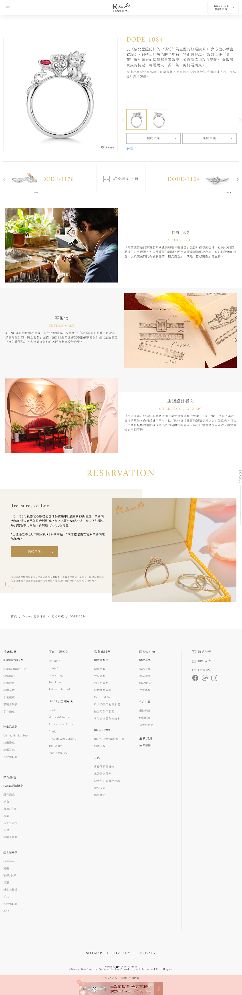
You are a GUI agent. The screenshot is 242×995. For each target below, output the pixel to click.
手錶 (6, 896)
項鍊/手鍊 (9, 808)
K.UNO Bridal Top (15, 669)
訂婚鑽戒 (58, 616)
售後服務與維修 (104, 766)
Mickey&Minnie (59, 717)
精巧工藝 (145, 669)
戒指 (6, 801)
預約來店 (153, 138)
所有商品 (9, 794)
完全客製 (100, 676)
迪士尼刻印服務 (104, 711)
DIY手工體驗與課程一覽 (109, 739)
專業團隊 (145, 676)
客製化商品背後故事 (107, 718)
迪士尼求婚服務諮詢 (107, 780)
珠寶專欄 (145, 690)
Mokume (54, 661)
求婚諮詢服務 (102, 773)
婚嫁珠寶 (145, 710)
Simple (53, 668)
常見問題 (100, 788)
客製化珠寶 (10, 704)
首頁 (14, 616)
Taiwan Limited (59, 689)
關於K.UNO (148, 651)
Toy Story (55, 745)
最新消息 (146, 738)
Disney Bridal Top (15, 735)
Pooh (52, 710)
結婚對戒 (9, 683)
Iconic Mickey (58, 752)
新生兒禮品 (10, 823)
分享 (130, 149)
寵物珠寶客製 (102, 690)
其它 (6, 911)
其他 (6, 830)
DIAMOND (145, 683)
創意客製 (100, 669)
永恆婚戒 (9, 697)
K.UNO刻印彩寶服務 (107, 704)
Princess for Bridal (61, 724)
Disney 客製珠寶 (34, 616)
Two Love (55, 682)
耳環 (6, 816)
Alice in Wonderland (63, 738)
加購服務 (100, 746)
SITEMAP (94, 953)
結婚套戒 (9, 690)
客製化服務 (102, 651)
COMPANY (121, 953)
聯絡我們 (100, 795)
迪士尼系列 (146, 724)
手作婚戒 (9, 711)
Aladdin (54, 731)
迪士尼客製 (101, 683)
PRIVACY (148, 953)
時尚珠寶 (145, 717)
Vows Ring (56, 675)
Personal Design (105, 697)
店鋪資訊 (209, 138)
